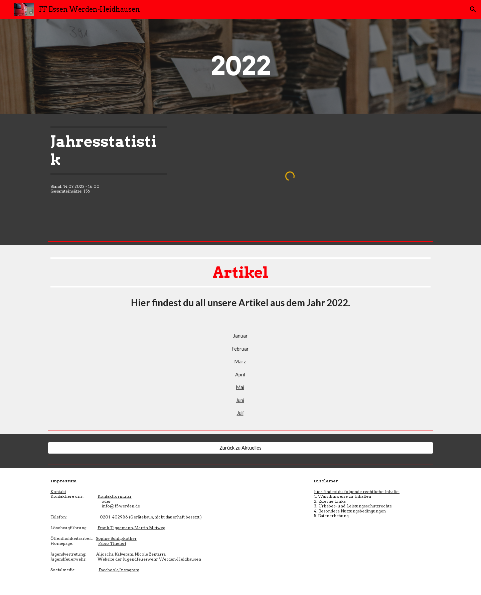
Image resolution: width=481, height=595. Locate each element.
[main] (240, 66)
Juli (240, 413)
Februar (240, 349)
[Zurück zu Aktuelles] (240, 448)
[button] (473, 9)
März (240, 361)
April (240, 374)
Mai (240, 387)
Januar (240, 336)
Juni (240, 400)
